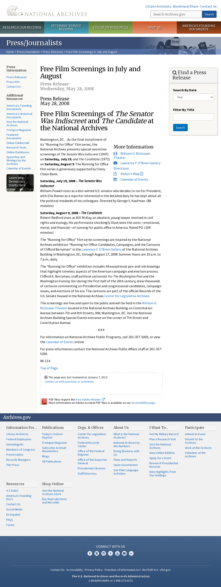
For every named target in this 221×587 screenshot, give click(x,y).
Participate (194, 427)
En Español (13, 514)
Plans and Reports (125, 460)
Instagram (103, 553)
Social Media (14, 509)
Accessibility (74, 570)
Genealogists (15, 444)
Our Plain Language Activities (126, 471)
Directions (121, 168)
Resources (15, 484)
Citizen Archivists (158, 6)
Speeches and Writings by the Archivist (16, 160)
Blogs (45, 456)
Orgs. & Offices (91, 427)
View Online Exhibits (162, 453)
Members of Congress (20, 449)
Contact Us (208, 6)
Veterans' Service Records (66, 28)
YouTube (117, 553)
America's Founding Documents (198, 28)
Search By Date (185, 90)
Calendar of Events (18, 168)
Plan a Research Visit (162, 439)
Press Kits (13, 82)
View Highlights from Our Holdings (162, 473)
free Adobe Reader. (90, 399)
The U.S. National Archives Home (46, 10)
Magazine (18, 130)
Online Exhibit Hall (17, 143)
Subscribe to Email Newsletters (54, 449)
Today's (52, 435)
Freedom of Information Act (122, 570)
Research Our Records (22, 27)
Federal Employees (18, 439)
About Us (121, 427)
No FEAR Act (150, 570)
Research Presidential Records (163, 465)
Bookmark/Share (185, 6)
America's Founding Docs (19, 497)
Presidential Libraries (91, 468)
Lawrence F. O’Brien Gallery (140, 163)
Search (209, 14)
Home (10, 52)
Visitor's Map (129, 174)
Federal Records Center (88, 444)
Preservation (14, 454)
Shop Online (53, 484)
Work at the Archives (198, 448)
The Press (12, 465)
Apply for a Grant (160, 458)
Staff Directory (87, 473)
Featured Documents (13, 136)
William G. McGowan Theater (132, 155)
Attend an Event (195, 434)
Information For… (21, 427)
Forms (10, 525)
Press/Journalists (28, 52)
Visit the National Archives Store (53, 492)
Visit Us (154, 27)
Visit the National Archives (17, 123)
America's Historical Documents (19, 115)
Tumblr (110, 553)
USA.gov (165, 570)
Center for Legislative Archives (126, 296)
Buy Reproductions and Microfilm (54, 500)
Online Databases (17, 152)
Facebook (89, 553)
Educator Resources (110, 27)
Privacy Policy (94, 570)
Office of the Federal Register (91, 452)
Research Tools (16, 147)
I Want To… (158, 427)
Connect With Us (110, 546)
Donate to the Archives (194, 441)
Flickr (131, 553)
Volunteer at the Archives (195, 454)
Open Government (125, 465)
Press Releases (53, 52)
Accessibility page (143, 403)
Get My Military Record (163, 434)
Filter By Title (183, 109)
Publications (53, 427)
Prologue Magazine (54, 443)
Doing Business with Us (126, 452)
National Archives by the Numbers (127, 444)
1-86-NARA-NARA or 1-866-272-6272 (110, 580)
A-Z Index (12, 490)
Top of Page (49, 368)
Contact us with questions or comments (69, 381)
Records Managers (18, 460)
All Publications (52, 461)
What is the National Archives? (126, 435)
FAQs (9, 520)
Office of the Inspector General (92, 461)
